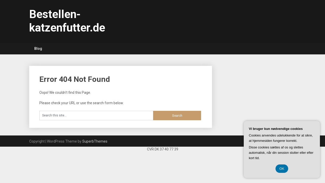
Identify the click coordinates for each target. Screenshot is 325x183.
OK (282, 169)
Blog (38, 49)
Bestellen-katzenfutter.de (67, 21)
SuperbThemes (94, 141)
